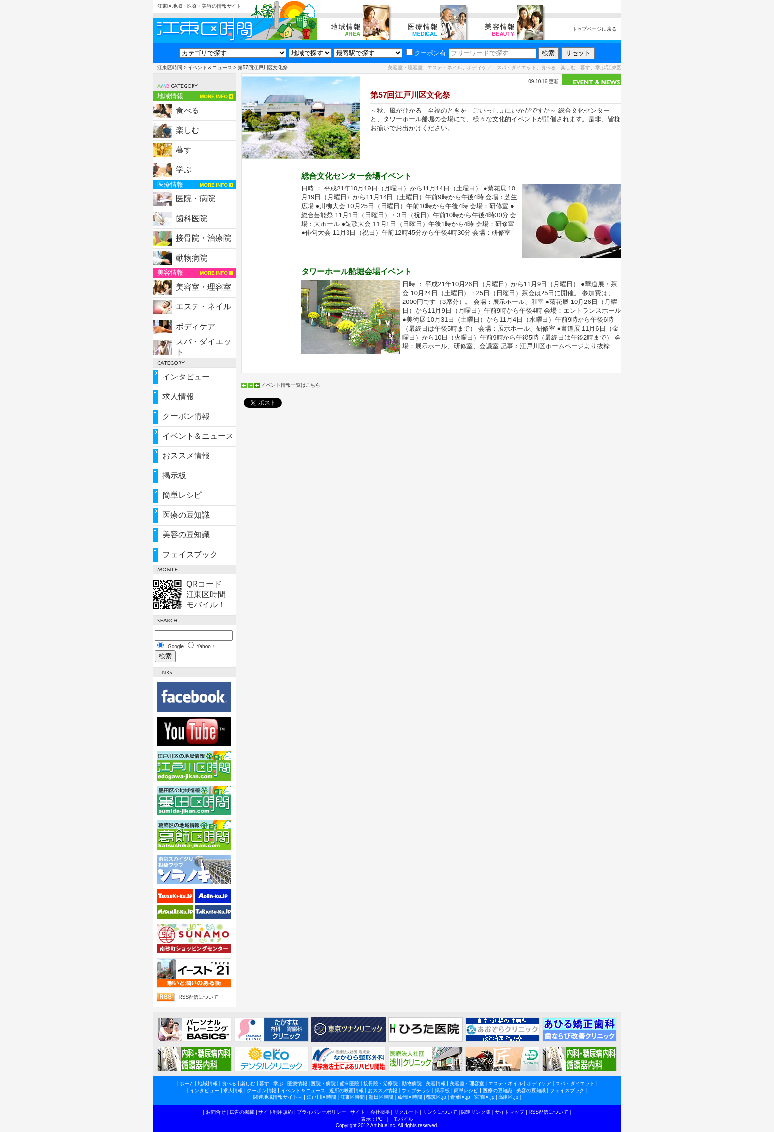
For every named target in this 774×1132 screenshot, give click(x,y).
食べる (187, 110)
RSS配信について (198, 997)
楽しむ (187, 130)
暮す (184, 150)
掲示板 (174, 475)
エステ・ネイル (203, 306)
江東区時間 (169, 67)
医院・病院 (195, 198)
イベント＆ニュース (210, 67)
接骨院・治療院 (203, 238)
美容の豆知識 (186, 534)
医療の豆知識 (186, 515)
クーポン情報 (186, 416)
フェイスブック (190, 554)
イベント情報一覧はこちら (290, 385)
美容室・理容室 (203, 287)
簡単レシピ (182, 495)
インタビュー (186, 377)
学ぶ (184, 169)
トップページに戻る (594, 29)
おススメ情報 (186, 456)
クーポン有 (426, 53)
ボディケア (195, 326)
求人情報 (178, 396)
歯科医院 (191, 218)
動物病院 (191, 258)
